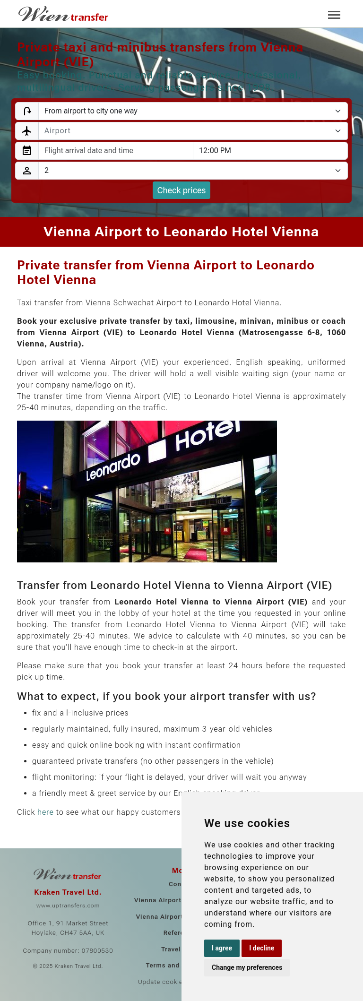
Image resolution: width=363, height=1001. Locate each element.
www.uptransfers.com (68, 905)
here (45, 812)
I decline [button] (261, 948)
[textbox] (187, 131)
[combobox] (193, 131)
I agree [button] (222, 948)
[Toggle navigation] (334, 14)
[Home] (64, 13)
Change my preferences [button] (247, 967)
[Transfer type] (193, 111)
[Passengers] (193, 171)
